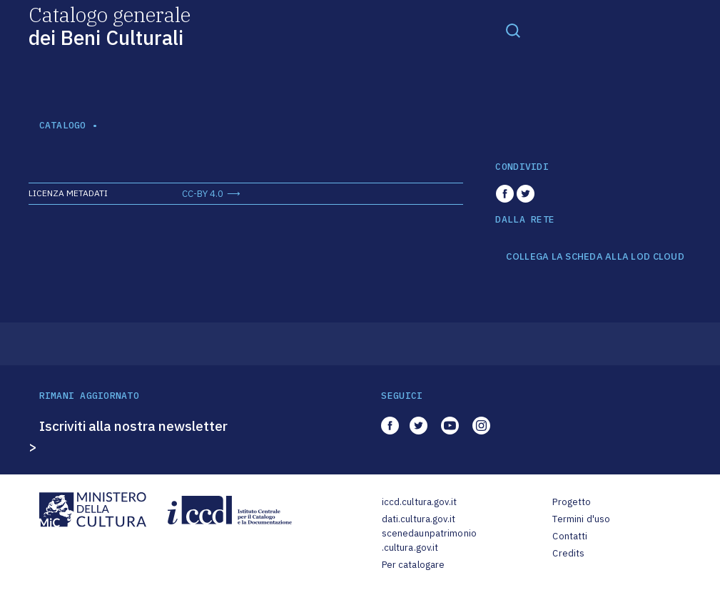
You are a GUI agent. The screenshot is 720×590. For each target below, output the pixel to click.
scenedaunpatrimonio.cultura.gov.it (429, 540)
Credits (568, 553)
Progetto (571, 502)
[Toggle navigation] (513, 30)
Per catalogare (413, 565)
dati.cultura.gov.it (418, 519)
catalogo (62, 125)
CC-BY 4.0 (202, 194)
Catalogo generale (110, 25)
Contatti (569, 536)
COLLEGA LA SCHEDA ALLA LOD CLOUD (595, 257)
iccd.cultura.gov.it (419, 502)
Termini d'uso (581, 519)
